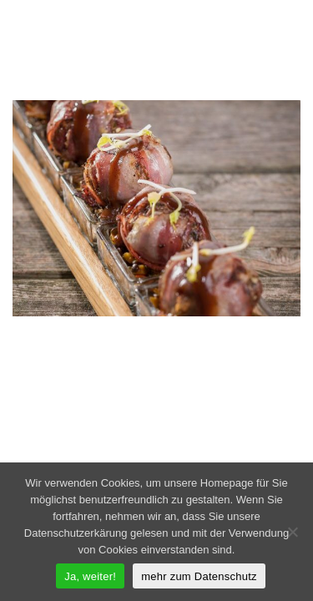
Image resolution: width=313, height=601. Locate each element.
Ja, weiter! (90, 576)
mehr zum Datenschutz (199, 576)
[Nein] (292, 531)
